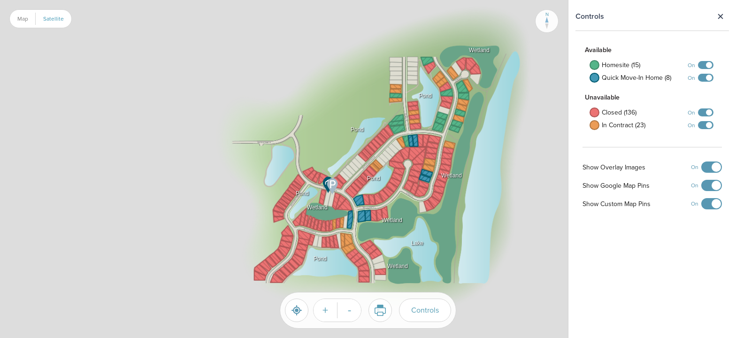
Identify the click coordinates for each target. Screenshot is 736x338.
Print (377, 310)
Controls (425, 310)
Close (720, 16)
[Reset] (296, 310)
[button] (321, 211)
